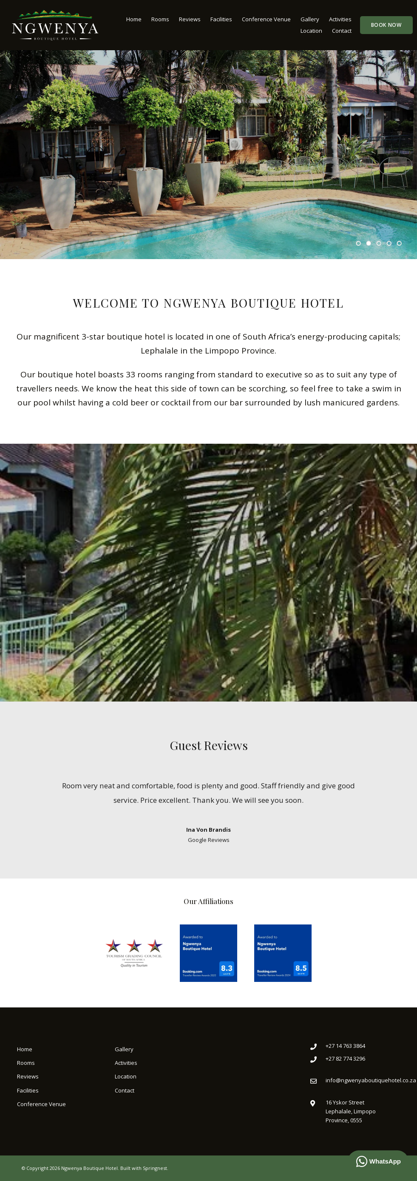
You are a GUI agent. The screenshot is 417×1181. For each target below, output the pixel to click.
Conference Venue (266, 19)
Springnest (155, 1168)
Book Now (386, 25)
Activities (340, 19)
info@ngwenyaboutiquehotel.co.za (371, 1080)
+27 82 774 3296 (345, 1058)
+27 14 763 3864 (345, 1046)
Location (311, 30)
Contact (342, 30)
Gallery (310, 19)
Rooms (160, 19)
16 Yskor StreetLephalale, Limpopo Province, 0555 (351, 1111)
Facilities (221, 19)
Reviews (190, 19)
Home (134, 19)
